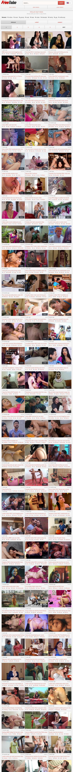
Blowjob (14, 53)
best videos (12, 7)
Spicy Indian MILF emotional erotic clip (12, 149)
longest (60, 22)
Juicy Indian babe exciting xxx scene (58, 465)
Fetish (37, 515)
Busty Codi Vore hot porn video (33, 198)
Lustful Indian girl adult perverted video (12, 756)
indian (10, 17)
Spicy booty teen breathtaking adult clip (35, 465)
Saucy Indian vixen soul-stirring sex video (60, 611)
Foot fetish (43, 515)
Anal (28, 53)
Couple (64, 321)
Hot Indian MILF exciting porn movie (35, 100)
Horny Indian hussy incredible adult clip (35, 270)
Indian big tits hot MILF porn (56, 586)
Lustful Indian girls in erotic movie (58, 222)
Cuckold (21, 636)
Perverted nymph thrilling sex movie (34, 368)
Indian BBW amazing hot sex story (34, 416)
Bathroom (6, 563)
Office (22, 685)
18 (27, 151)
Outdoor (67, 199)
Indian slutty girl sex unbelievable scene (59, 270)
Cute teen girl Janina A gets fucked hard (59, 756)
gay (56, 17)
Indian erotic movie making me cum (11, 222)
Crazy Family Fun (6, 489)
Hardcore (41, 369)
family (51, 17)
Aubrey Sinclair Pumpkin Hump (57, 538)
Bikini (44, 442)
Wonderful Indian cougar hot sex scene (12, 319)
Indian (43, 102)
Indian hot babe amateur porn (10, 173)
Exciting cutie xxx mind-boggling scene (59, 416)
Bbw (9, 53)
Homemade (62, 515)
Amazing (52, 78)
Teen (20, 272)
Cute (46, 78)
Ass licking (40, 321)
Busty (68, 393)
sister (38, 17)
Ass (4, 53)
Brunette (20, 53)
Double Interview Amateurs (56, 732)
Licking (20, 199)
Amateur (29, 78)
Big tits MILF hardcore (31, 173)
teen (33, 17)
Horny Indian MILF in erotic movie (58, 659)
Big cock (32, 151)
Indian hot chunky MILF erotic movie (58, 100)
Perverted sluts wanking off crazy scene (35, 76)
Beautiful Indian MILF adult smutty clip (35, 538)
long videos (60, 7)
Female (66, 102)
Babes (43, 175)
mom (16, 17)
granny (22, 17)
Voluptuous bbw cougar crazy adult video (36, 441)
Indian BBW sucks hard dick (9, 125)
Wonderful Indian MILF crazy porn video (35, 708)
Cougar (9, 321)
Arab (58, 418)
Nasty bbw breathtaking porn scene (34, 635)
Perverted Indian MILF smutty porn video (36, 562)
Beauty (9, 102)
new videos (36, 7)
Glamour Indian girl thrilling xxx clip (58, 52)
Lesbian (14, 199)
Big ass (37, 53)
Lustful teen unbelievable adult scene (59, 683)
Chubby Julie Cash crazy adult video (34, 222)
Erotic (60, 102)
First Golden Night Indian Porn (33, 586)
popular (13, 22)
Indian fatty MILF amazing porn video (58, 76)
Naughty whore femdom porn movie (34, 489)
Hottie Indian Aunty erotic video (10, 586)
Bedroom (6, 296)
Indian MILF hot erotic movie (33, 125)
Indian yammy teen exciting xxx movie (59, 562)
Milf (42, 272)
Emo (20, 151)
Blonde (62, 151)
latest (37, 22)
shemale (44, 17)
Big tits (43, 53)
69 (50, 151)
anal (28, 17)
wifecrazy (62, 17)
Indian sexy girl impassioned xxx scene (35, 683)
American (35, 223)
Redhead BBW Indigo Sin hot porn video (12, 732)
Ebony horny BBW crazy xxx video (11, 538)
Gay (15, 78)
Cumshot (17, 466)
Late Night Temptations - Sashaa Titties (12, 368)
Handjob (61, 539)
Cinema (5, 78)
